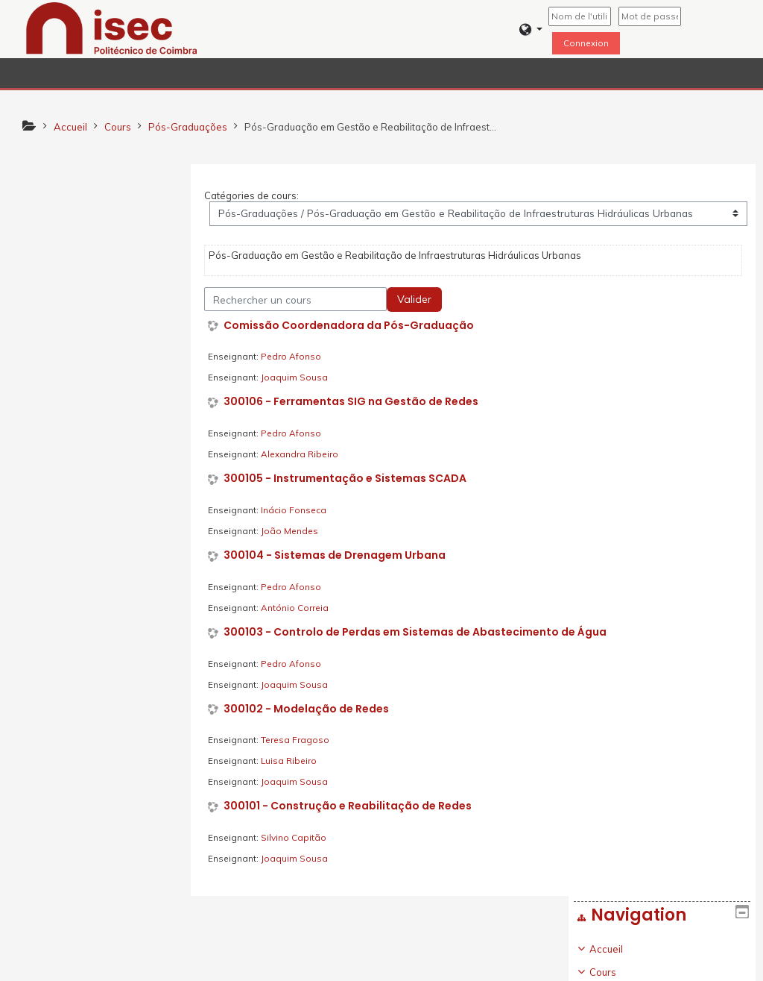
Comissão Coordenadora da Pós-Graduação (352, 325)
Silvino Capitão (297, 837)
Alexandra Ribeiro (303, 454)
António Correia (298, 607)
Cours (52, 241)
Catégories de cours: (255, 195)
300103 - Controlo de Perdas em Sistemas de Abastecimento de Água (418, 632)
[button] (531, 29)
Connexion (586, 42)
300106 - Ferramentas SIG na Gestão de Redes (354, 402)
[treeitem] (101, 476)
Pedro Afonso (295, 357)
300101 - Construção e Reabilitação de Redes (351, 806)
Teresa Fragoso (299, 740)
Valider (418, 299)
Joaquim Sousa (298, 377)
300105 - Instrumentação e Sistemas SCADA (348, 478)
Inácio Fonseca (297, 509)
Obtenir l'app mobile (563, 965)
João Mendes (293, 530)
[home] (112, 28)
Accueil (56, 218)
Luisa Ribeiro (292, 761)
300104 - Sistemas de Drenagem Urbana (338, 555)
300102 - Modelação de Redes (310, 709)
